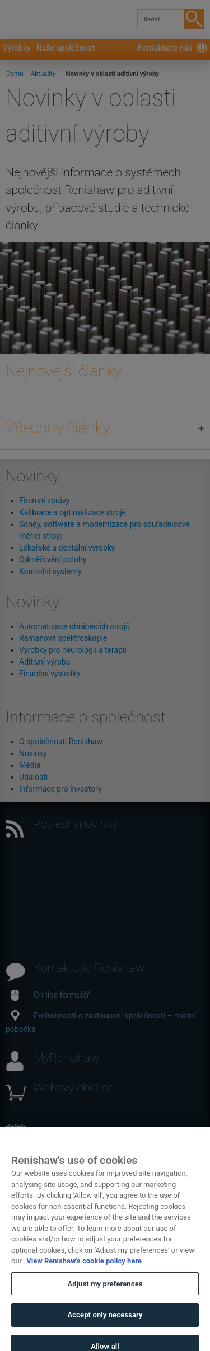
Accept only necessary (104, 1324)
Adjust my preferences (104, 1293)
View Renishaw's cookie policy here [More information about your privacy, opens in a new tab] (84, 1270)
